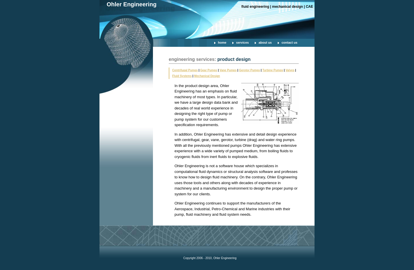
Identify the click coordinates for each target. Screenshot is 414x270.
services (242, 42)
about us (265, 42)
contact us (289, 42)
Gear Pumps (208, 70)
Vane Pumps (228, 70)
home (222, 42)
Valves (289, 70)
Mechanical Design (207, 76)
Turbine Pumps (272, 70)
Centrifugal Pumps (185, 70)
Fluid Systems (182, 76)
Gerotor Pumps (249, 70)
